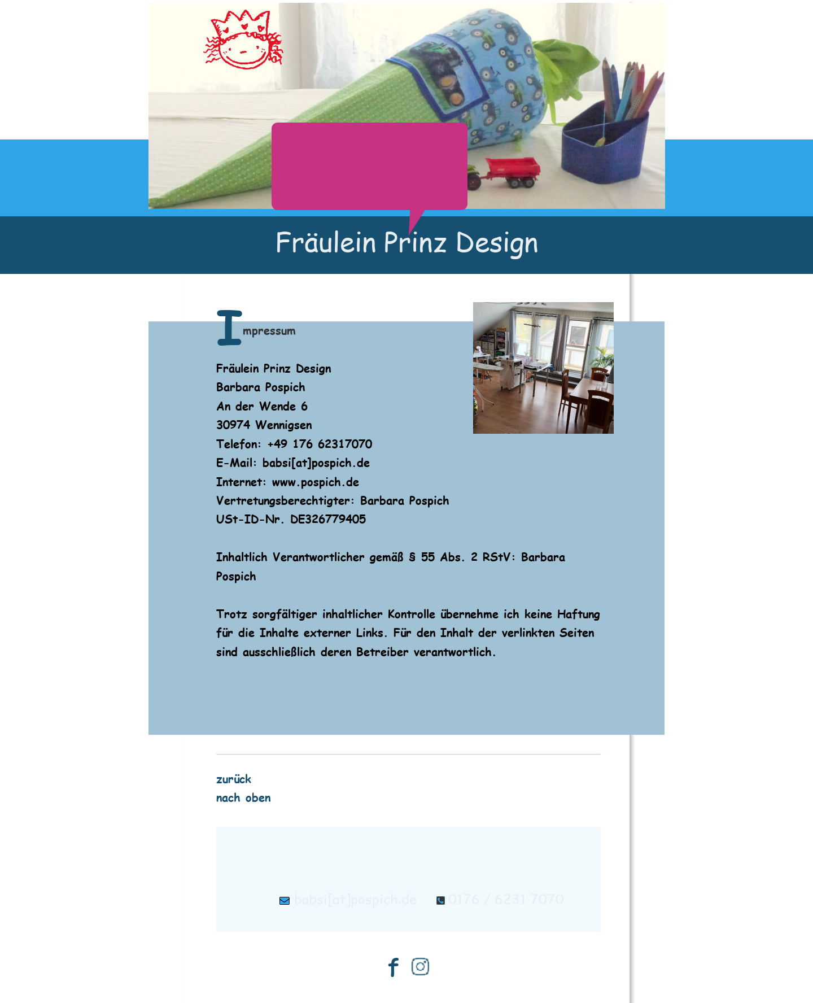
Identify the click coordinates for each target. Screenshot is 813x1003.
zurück (233, 778)
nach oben (243, 796)
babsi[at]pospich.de (355, 898)
